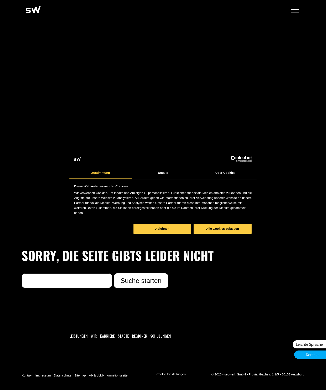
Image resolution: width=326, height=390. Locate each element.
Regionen (139, 336)
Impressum (43, 375)
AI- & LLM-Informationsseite (108, 375)
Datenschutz (62, 375)
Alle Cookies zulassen (222, 229)
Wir (94, 336)
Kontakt (27, 375)
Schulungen (160, 336)
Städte (123, 336)
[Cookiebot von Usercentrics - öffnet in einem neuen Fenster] (234, 159)
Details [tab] (163, 172)
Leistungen (78, 336)
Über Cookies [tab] (225, 172)
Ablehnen (162, 229)
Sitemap (80, 375)
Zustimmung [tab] (100, 172)
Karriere (107, 336)
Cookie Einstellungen (171, 374)
